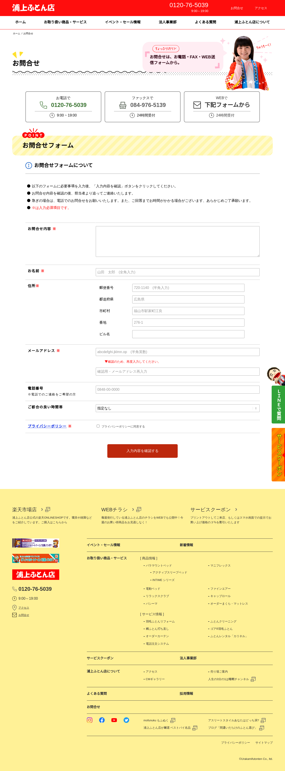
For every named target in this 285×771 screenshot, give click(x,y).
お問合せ (23, 615)
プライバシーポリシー (47, 426)
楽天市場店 (24, 509)
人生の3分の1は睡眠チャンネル (228, 679)
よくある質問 (97, 693)
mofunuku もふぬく (156, 720)
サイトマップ (264, 742)
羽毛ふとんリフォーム (160, 621)
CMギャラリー (155, 679)
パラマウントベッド (159, 565)
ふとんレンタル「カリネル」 (229, 636)
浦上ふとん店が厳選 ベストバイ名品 (167, 727)
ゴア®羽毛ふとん (221, 628)
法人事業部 (188, 658)
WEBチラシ (114, 509)
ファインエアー (220, 588)
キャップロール (220, 596)
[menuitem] (20, 22)
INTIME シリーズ (164, 580)
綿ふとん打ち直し (157, 628)
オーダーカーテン (157, 636)
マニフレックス (220, 565)
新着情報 (186, 545)
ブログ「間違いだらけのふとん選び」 (232, 727)
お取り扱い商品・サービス (107, 558)
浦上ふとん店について (103, 671)
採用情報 (186, 693)
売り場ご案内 (219, 671)
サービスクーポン (210, 509)
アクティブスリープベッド (170, 572)
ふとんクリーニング (223, 621)
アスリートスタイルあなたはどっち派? (233, 720)
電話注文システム (157, 643)
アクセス (23, 607)
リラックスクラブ (157, 596)
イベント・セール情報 (103, 545)
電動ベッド (153, 588)
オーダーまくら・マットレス (229, 603)
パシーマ (151, 603)
